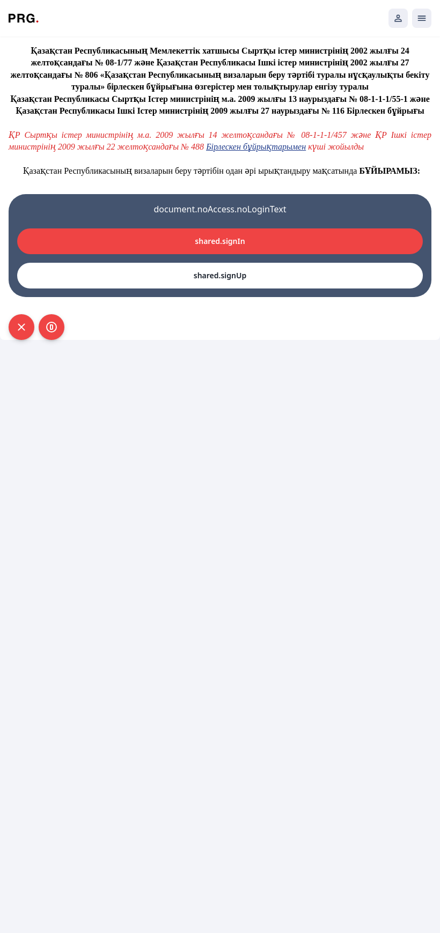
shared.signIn (220, 241)
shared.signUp (220, 275)
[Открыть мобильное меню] (421, 18)
